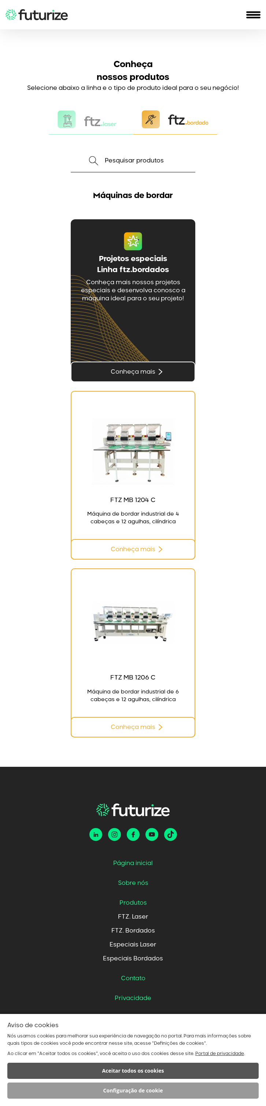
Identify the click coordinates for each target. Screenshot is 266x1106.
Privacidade (133, 998)
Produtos (133, 903)
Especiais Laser (133, 945)
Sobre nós (133, 883)
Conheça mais (133, 372)
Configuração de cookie (133, 1090)
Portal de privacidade (219, 1053)
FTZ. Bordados (133, 931)
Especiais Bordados (133, 959)
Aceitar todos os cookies (133, 1070)
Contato (133, 978)
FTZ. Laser (133, 917)
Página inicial (133, 863)
